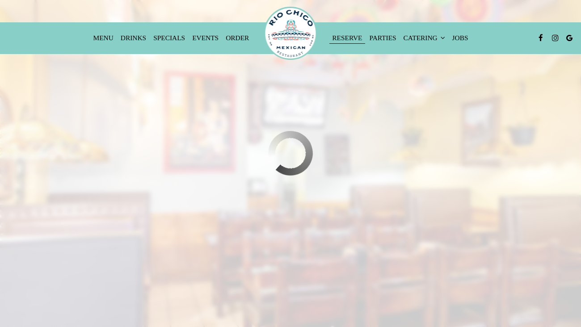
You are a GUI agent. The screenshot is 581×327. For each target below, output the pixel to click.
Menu (103, 38)
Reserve (347, 38)
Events (205, 38)
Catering (424, 38)
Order (237, 38)
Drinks (133, 38)
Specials (169, 38)
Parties (383, 38)
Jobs (460, 38)
